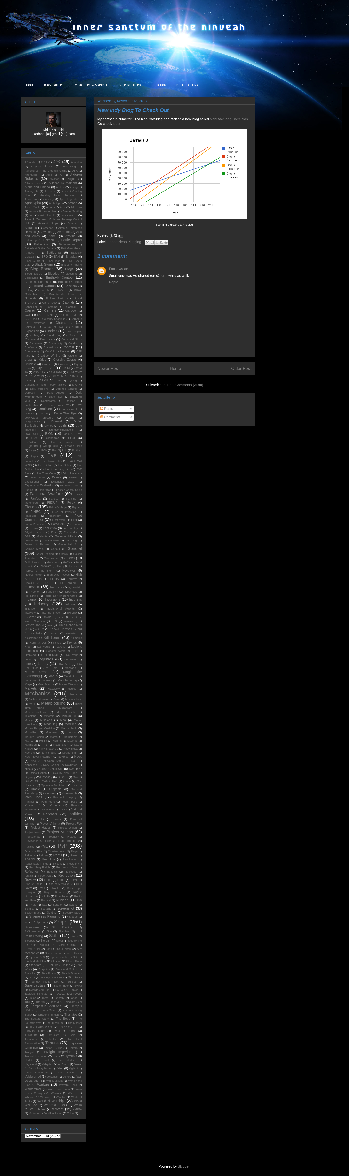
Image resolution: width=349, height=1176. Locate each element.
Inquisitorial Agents (61, 608)
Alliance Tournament (63, 183)
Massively (54, 688)
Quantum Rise (33, 851)
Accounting (69, 166)
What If (72, 1093)
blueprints (72, 273)
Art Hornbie (47, 215)
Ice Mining (31, 595)
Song (49, 948)
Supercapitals (35, 985)
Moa (63, 720)
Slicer (59, 940)
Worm (78, 1105)
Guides (69, 558)
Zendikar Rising (52, 1113)
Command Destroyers (40, 339)
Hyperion (34, 591)
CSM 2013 (36, 376)
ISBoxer (30, 617)
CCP (28, 315)
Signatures (32, 927)
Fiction (31, 507)
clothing (35, 335)
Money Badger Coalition (40, 728)
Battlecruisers (67, 244)
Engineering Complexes (41, 446)
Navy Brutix (70, 748)
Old (27, 781)
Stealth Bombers (71, 973)
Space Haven (74, 953)
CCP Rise (31, 319)
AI (61, 174)
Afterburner (31, 174)
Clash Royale (74, 331)
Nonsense (31, 764)
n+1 (45, 744)
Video (59, 1068)
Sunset (71, 981)
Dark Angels (56, 392)
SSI (75, 957)
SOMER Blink (67, 944)
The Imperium (54, 1022)
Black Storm (44, 264)
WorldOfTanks (54, 1105)
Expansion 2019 (62, 481)
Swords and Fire (39, 989)
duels (63, 425)
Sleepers (30, 940)
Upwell (45, 1060)
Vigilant (73, 1068)
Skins (74, 936)
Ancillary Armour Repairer (58, 195)
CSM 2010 (55, 372)
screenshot (66, 908)
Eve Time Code (46, 473)
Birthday (71, 256)
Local (28, 659)
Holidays (72, 578)
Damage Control (66, 388)
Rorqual (46, 900)
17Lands (30, 162)
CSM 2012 (74, 372)
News (78, 756)
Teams (40, 1002)
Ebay (79, 433)
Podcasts (50, 814)
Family (78, 494)
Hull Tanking (67, 582)
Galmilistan (52, 540)
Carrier (30, 310)
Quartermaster (56, 851)
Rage (74, 851)
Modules (70, 724)
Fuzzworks (70, 532)
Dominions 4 (69, 409)
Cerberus (76, 319)
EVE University (71, 473)
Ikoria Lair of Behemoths (61, 595)
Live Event (71, 654)
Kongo (57, 642)
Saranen (58, 904)
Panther (29, 801)
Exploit (29, 489)
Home (175, 368)
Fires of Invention (64, 511)
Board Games (45, 286)
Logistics (45, 659)
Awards (46, 232)
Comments (110, 417)
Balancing (31, 240)
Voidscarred (33, 1076)
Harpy (60, 566)
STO (32, 977)
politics (76, 814)
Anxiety (49, 199)
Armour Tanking (72, 211)
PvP (63, 846)
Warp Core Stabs (59, 1089)
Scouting (46, 908)
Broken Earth (55, 298)
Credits (72, 355)
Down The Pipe (65, 413)
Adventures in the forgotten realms (46, 170)
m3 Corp (51, 668)
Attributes (76, 227)
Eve (52, 455)
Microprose (65, 708)
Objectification (38, 772)
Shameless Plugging (125, 242)
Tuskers (72, 1047)
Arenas (50, 207)
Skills (53, 935)
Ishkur (47, 617)
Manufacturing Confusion (229, 119)
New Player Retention (38, 756)
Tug (60, 1047)
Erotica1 (77, 450)
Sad (44, 904)
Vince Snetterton (36, 1072)
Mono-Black (69, 728)
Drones (48, 425)
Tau (27, 1002)
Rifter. (74, 879)
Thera (56, 1030)
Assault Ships (48, 223)
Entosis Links (73, 446)
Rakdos (43, 855)
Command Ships (71, 339)
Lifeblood (30, 654)
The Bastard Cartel (37, 1018)
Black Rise (53, 260)
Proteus (71, 836)
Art (31, 215)
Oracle (35, 789)
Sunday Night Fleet (44, 981)
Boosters (71, 286)
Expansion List (69, 485)
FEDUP (52, 502)
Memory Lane (73, 699)
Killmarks (76, 637)
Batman (48, 240)
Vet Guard (63, 1064)
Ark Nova (76, 207)
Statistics (30, 973)
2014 (44, 162)
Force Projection (35, 524)
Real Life (48, 859)
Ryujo (32, 904)
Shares (73, 916)
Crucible (30, 364)
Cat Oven (71, 310)
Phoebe (55, 805)
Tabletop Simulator (36, 993)
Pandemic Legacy (64, 797)
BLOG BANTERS (53, 85)
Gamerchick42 (67, 544)
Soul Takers (64, 948)
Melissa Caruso (38, 699)
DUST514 (31, 434)
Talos (33, 997)
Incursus (75, 599)
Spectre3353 (37, 957)
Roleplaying (62, 896)
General (74, 548)
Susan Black (61, 985)
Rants (57, 855)
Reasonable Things (36, 863)
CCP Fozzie (45, 315)
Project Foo (74, 823)
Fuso (54, 532)
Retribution (66, 875)
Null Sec (57, 769)
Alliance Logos (34, 183)
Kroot (28, 646)
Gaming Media (34, 549)
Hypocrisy (52, 591)
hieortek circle (33, 574)
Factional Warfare (46, 494)
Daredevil (30, 392)
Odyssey (46, 777)
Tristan (48, 1047)
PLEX (62, 809)
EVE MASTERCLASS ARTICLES (91, 85)
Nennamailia (48, 752)
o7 (80, 768)
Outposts (55, 789)
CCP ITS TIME (68, 314)
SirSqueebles (33, 931)
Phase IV (32, 805)
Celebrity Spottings (53, 319)
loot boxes (70, 659)
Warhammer (33, 1089)
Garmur (55, 549)
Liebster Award (56, 650)
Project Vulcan (60, 832)
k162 (41, 629)
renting (29, 875)
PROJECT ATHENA (187, 85)
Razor (74, 855)
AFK (75, 170)
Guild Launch (33, 562)
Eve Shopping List (57, 469)
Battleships (54, 252)
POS (40, 819)
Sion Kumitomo (63, 927)
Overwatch (69, 793)
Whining (29, 1097)
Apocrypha (33, 203)
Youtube (34, 1113)
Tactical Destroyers (68, 993)
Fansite (53, 498)
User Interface (67, 1060)
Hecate (73, 566)
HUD (46, 582)
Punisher (30, 846)
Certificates (38, 322)
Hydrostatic (75, 587)
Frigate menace (35, 532)
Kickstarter (31, 637)
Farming (71, 498)
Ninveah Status (54, 760)
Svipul (78, 985)
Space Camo (53, 953)
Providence (31, 840)
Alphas (60, 187)
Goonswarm (51, 558)
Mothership (70, 736)
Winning (45, 1097)
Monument (52, 732)
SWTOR (60, 989)
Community (55, 343)
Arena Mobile (33, 207)
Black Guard (32, 260)
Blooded (53, 273)
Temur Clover (48, 1010)
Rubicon (62, 900)
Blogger (184, 1166)
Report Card (45, 875)
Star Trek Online (59, 965)
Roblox (56, 888)
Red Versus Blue (66, 867)
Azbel (52, 236)
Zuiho (70, 1113)
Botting (29, 290)
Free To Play (70, 528)
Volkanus (52, 1076)
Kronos (72, 642)
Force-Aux (58, 524)
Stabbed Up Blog (35, 961)
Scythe (51, 912)
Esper (34, 456)
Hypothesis (70, 591)
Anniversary (32, 199)
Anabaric (50, 191)
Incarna (30, 599)
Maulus (72, 688)
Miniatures (69, 716)
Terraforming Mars (48, 1014)
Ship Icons (40, 922)
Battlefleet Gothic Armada (40, 248)
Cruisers (63, 364)
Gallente (42, 536)
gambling (71, 540)
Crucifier (47, 364)
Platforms (48, 809)
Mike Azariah (65, 712)
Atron (61, 227)
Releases (70, 871)
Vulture (67, 1076)
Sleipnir (45, 940)
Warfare (43, 1085)
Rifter (61, 880)
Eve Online (64, 465)
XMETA (77, 1109)
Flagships (30, 515)
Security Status (72, 912)
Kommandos (38, 642)
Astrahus (31, 228)
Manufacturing (67, 680)
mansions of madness (38, 680)
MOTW (29, 740)
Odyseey (30, 777)
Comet (73, 335)
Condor (72, 343)
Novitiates (71, 764)
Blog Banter (41, 269)
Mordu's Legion (34, 736)
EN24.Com (31, 442)
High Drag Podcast (58, 574)
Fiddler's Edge (58, 507)
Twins (56, 1056)
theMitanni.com (35, 1031)
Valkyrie (46, 1064)
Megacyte (76, 694)
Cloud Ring (54, 335)
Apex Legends (69, 199)
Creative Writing (48, 355)
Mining (29, 720)
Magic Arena (36, 672)
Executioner (32, 481)
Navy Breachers (48, 748)
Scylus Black (33, 912)
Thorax (71, 1031)
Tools (72, 1034)
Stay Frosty (48, 973)
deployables (32, 405)
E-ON (49, 434)
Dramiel (56, 421)
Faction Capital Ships (69, 489)
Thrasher (31, 1035)
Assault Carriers (36, 219)
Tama (45, 997)
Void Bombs (66, 1072)
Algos (72, 179)
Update (29, 1060)
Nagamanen (60, 744)
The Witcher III (67, 1026)
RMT (42, 888)
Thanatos (70, 1014)
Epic (64, 450)
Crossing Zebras (65, 359)
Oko (75, 777)
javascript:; (70, 621)
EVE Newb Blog (52, 461)
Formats (77, 524)
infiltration (30, 608)
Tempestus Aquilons (46, 1006)
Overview (49, 793)
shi (26, 922)
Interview (30, 612)
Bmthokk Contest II (38, 282)
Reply (113, 282)
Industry (41, 604)
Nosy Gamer (51, 764)
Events (56, 477)
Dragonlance (32, 421)
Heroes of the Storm (39, 570)
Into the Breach (51, 612)
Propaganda (32, 836)
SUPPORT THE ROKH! (132, 85)
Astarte (71, 223)
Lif (74, 650)
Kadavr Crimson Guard (66, 629)
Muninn (57, 740)
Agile (49, 174)
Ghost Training (45, 553)
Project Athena (50, 823)
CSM (66, 368)
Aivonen (54, 178)
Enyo (32, 450)
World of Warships (51, 1101)
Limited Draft (50, 655)
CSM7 (28, 380)
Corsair (65, 351)
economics (52, 438)
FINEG (36, 512)
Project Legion (67, 827)
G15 (27, 536)
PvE (44, 846)
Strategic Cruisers (51, 977)
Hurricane (56, 587)
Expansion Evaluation (39, 485)
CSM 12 (38, 372)
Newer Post (108, 368)
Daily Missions (39, 388)
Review (30, 880)
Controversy (32, 351)
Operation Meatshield (54, 785)
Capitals (68, 302)
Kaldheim (36, 633)
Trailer (52, 1039)
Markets (31, 688)
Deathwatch (48, 400)
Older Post (241, 368)
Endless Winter (62, 442)
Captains (51, 306)
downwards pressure (39, 417)
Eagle (66, 433)
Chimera (30, 327)
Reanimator (70, 859)
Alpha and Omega (37, 187)
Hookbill (29, 582)
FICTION (161, 85)
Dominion (45, 409)
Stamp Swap (74, 961)
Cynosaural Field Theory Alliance (45, 384)
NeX (33, 760)
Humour (32, 587)
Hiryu (40, 578)
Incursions (52, 599)
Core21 (49, 351)
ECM (34, 438)
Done (44, 413)
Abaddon (76, 162)
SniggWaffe (75, 940)
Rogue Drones (54, 892)
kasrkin (53, 633)
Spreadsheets (58, 957)
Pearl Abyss (69, 801)
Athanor (48, 227)
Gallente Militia (65, 536)
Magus (53, 676)
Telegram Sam (73, 1002)
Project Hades (40, 827)
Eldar (71, 438)
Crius (42, 359)
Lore (28, 664)
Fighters (77, 507)
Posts (106, 409)
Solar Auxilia (40, 944)
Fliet (74, 520)
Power (57, 819)
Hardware (45, 566)
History (54, 578)
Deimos (70, 400)
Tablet (74, 989)
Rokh (47, 896)
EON (44, 450)
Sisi (49, 931)
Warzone (56, 1093)
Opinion (77, 785)
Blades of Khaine (71, 264)
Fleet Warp (59, 519)
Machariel (71, 668)
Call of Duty (49, 302)
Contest (68, 347)
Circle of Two (53, 327)
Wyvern (57, 1109)
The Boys (63, 1018)
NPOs (29, 769)
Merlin (32, 703)
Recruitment (74, 863)
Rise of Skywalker (59, 883)
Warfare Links (68, 1084)
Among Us (31, 191)
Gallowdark (31, 540)
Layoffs (60, 646)
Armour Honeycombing (43, 211)
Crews (28, 359)
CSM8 (43, 380)
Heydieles (69, 570)
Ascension (69, 215)
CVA (58, 380)
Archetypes (56, 203)
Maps (28, 684)
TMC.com (53, 1034)
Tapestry (59, 997)
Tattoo (73, 997)
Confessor (31, 347)
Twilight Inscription (36, 1056)
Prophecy (53, 836)
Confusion (50, 347)
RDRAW (30, 859)
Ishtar (61, 617)
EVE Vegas (37, 477)
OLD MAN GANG (46, 781)
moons (71, 732)
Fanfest (36, 498)
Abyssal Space (42, 166)
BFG (44, 256)
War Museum (54, 1080)
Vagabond (31, 1064)
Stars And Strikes (66, 969)
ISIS (54, 621)
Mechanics (38, 694)
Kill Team (51, 637)
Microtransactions (35, 712)
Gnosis (63, 553)
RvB (79, 900)
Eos (54, 450)
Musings (72, 740)
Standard (35, 965)
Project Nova (33, 832)
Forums (33, 528)
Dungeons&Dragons (61, 429)
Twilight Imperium (58, 1052)
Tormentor (31, 1039)
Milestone (30, 716)
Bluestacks (31, 277)
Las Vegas (44, 646)
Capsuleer (31, 306)
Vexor (78, 1064)
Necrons (30, 752)
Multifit (43, 740)
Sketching (64, 931)
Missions (46, 720)
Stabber (56, 961)
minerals (49, 716)
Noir (74, 760)
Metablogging (53, 703)
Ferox (71, 502)
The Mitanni (75, 1022)
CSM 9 (74, 376)
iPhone (72, 612)
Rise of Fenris (33, 883)
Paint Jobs (33, 797)
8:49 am (122, 269)
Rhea (47, 880)
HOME (30, 85)
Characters (64, 323)
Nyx (71, 768)
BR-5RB (61, 290)
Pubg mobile (67, 840)
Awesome (64, 232)
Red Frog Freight (40, 867)
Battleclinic (41, 244)
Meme (56, 699)
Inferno (70, 604)
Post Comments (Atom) (185, 385)
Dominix (29, 413)
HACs (66, 562)
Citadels (51, 331)
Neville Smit (69, 752)
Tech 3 (55, 1002)
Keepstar (71, 633)
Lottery (43, 664)
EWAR (73, 477)
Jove (50, 625)
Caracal (71, 306)
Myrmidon (31, 744)
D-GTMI (77, 384)
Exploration (44, 489)
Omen (67, 781)
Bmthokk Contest (59, 277)
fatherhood (31, 502)
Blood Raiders (33, 273)
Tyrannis (71, 1056)
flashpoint (55, 515)
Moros (53, 736)
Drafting (69, 417)
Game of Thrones (37, 544)
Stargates (44, 969)
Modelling (50, 724)
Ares (62, 207)
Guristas (52, 562)
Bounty (45, 290)
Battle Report (71, 240)
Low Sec (64, 664)
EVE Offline (45, 465)
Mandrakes (70, 676)
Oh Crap (63, 777)
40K (56, 161)
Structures (75, 977)
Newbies (63, 756)
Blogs (69, 269)
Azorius (70, 236)
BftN (57, 256)
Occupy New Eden (65, 772)
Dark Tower (56, 396)
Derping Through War (58, 405)
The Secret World (41, 1026)
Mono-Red (31, 732)
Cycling (72, 380)
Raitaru (29, 855)
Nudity (43, 768)
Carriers (50, 310)
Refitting (52, 871)
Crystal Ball (45, 368)
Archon (72, 203)
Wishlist (61, 1097)
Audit (32, 232)
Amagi (74, 187)
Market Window (68, 684)
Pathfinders (48, 801)
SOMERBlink (32, 948)
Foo (112, 269)
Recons (57, 863)
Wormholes (37, 1109)
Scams (73, 904)
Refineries (32, 871)
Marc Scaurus (46, 684)
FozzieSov (50, 528)
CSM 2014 (56, 376)
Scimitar (29, 908)
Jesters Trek (33, 625)
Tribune (52, 1043)
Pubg (48, 840)
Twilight (29, 1052)
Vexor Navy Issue (40, 1068)
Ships (61, 922)
